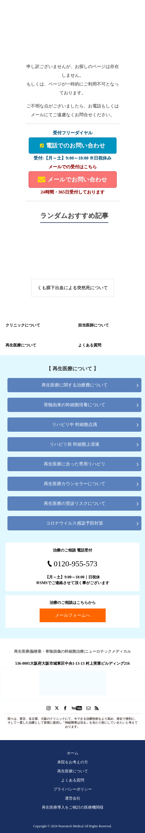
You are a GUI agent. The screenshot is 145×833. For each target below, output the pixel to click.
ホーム (72, 753)
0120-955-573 (75, 563)
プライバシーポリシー (72, 789)
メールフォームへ (72, 615)
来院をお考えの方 (72, 762)
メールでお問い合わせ (72, 179)
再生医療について (72, 771)
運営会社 (72, 798)
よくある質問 (72, 780)
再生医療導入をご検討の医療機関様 (72, 807)
